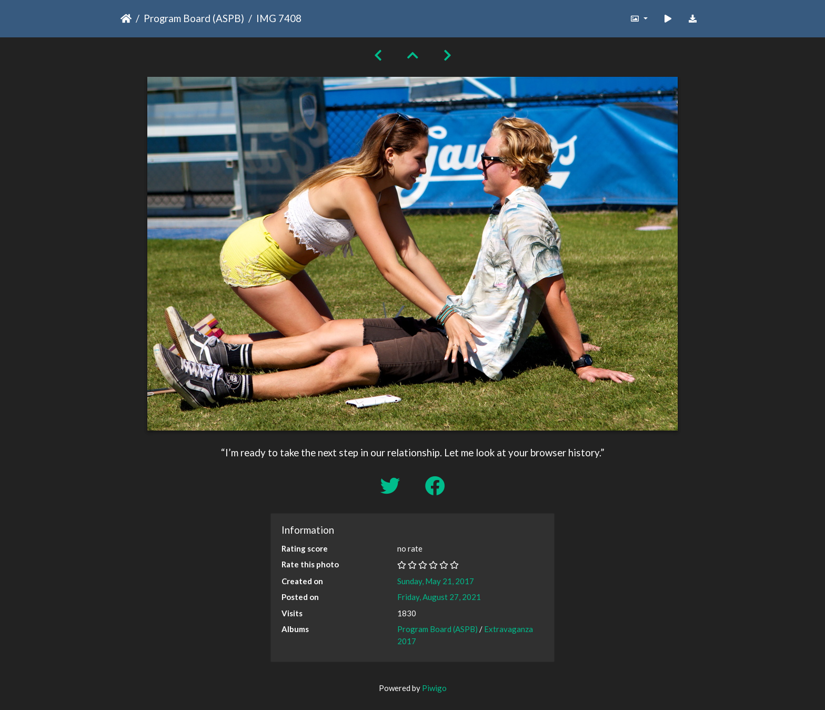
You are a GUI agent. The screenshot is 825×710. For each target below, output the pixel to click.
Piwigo (434, 688)
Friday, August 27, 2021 (439, 597)
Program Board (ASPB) (194, 18)
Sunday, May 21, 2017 (435, 581)
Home (126, 18)
